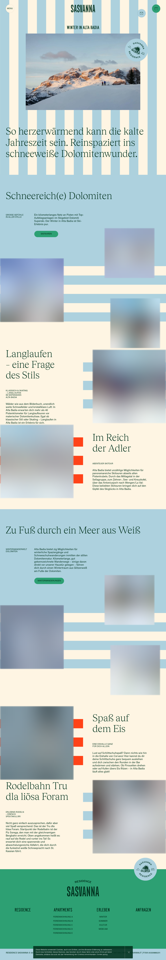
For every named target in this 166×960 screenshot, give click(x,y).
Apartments (63, 910)
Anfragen (143, 910)
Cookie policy (102, 954)
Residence (23, 910)
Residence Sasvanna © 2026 (20, 953)
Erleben (103, 910)
